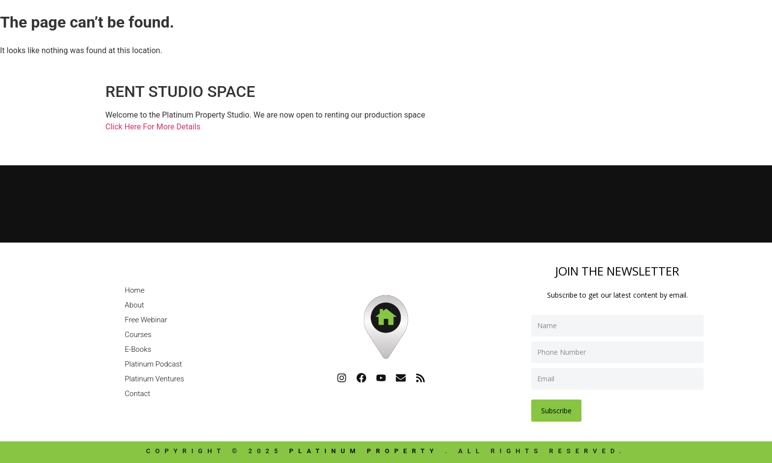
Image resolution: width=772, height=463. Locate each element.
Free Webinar (146, 319)
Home (134, 290)
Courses (138, 334)
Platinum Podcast (153, 364)
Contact (137, 393)
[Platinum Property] (386, 202)
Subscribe (556, 410)
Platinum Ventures (154, 378)
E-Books (138, 349)
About (134, 305)
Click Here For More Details (152, 126)
